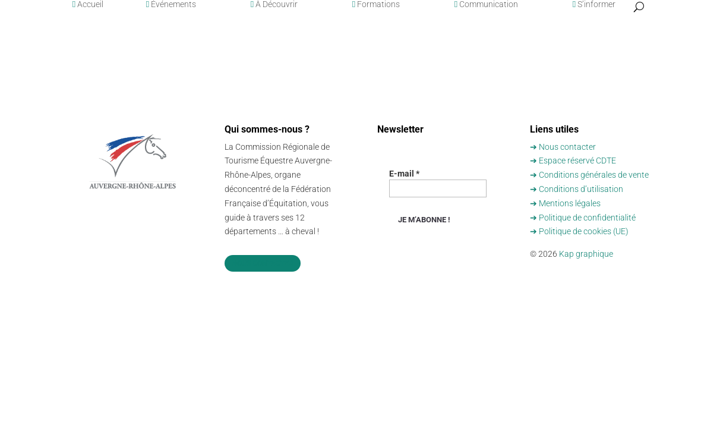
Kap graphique (586, 254)
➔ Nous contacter (563, 147)
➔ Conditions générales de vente (589, 175)
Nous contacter (262, 263)
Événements (171, 4)
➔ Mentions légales (565, 203)
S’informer (594, 4)
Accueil (87, 4)
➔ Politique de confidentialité (583, 217)
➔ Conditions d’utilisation (576, 189)
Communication (486, 4)
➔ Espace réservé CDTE (573, 160)
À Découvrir (274, 4)
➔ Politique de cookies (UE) (579, 231)
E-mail (404, 173)
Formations (376, 4)
